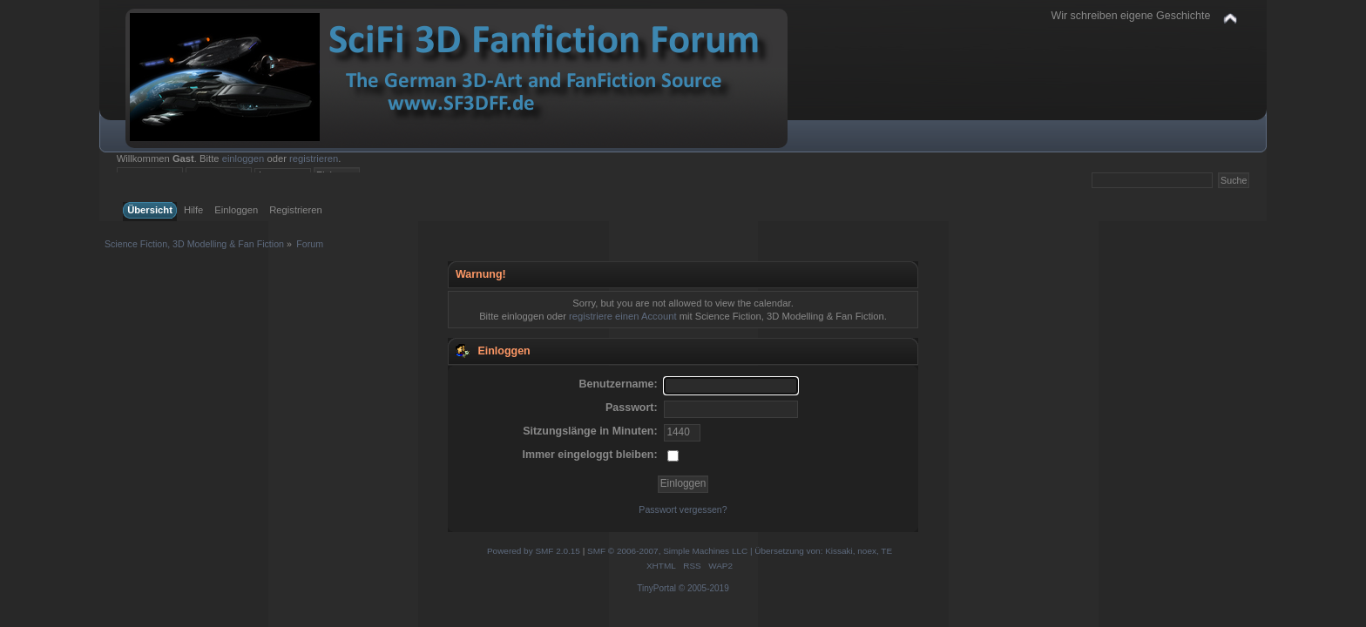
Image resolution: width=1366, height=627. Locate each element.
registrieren (313, 158)
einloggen (243, 158)
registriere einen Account (622, 316)
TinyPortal (656, 588)
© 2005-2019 (704, 588)
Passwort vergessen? (683, 509)
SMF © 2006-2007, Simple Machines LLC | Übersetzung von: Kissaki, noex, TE (739, 551)
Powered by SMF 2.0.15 (533, 551)
